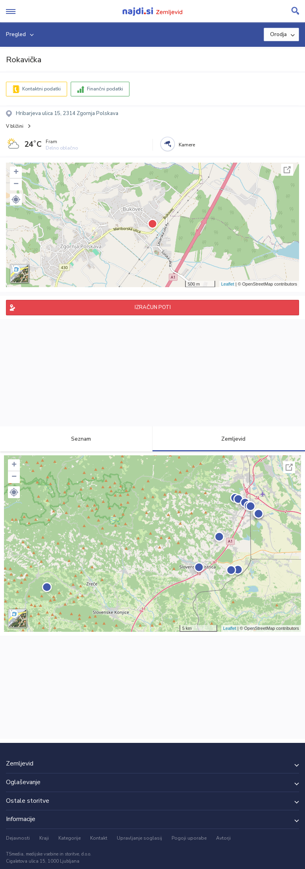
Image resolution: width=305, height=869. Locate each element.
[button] (16, 199)
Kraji (44, 838)
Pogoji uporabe (189, 838)
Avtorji (223, 838)
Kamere (187, 145)
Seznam (76, 439)
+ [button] (16, 172)
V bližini (14, 126)
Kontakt (98, 838)
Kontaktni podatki (41, 89)
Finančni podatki (105, 89)
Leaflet (227, 284)
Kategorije (69, 838)
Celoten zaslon (287, 170)
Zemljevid (228, 439)
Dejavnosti (18, 838)
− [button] (16, 184)
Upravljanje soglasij (139, 838)
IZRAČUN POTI (153, 307)
